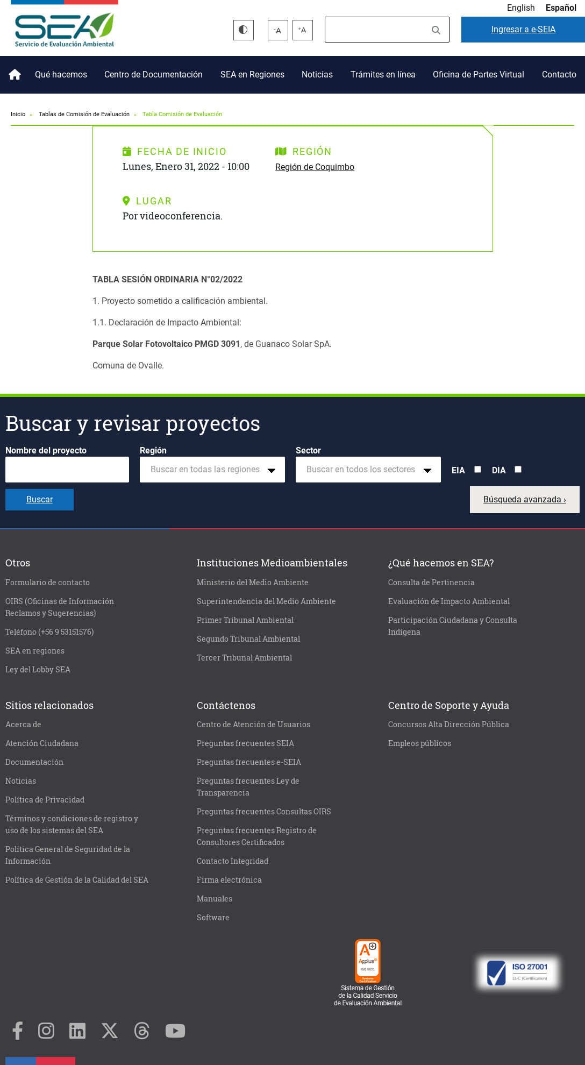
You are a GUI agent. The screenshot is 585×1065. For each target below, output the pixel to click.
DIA (499, 470)
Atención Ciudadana (42, 743)
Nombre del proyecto (46, 450)
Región (153, 450)
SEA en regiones (35, 651)
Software (213, 917)
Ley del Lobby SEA (37, 669)
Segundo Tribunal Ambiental (248, 639)
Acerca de (23, 724)
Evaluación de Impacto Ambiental (449, 601)
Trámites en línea (383, 74)
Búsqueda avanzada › (524, 499)
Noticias (317, 74)
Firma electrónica (229, 880)
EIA (458, 470)
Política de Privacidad (44, 800)
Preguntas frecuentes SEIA (245, 743)
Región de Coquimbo (314, 167)
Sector (308, 450)
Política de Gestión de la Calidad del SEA (76, 880)
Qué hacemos (61, 74)
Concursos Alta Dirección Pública (448, 724)
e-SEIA (523, 29)
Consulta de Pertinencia (431, 582)
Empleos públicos (419, 743)
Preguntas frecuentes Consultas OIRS (264, 811)
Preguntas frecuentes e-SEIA (249, 762)
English (521, 8)
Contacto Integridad (232, 861)
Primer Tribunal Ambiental (245, 620)
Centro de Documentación (153, 74)
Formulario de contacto (47, 582)
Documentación (34, 762)
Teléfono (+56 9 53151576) (49, 632)
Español (561, 8)
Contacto (559, 74)
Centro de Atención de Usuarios (253, 724)
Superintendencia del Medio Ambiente (266, 601)
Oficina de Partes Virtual (478, 74)
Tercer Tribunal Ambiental (244, 658)
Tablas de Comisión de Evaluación (84, 114)
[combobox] (212, 469)
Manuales (214, 899)
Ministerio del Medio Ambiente (253, 582)
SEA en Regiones (252, 74)
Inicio (13, 70)
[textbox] (208, 469)
